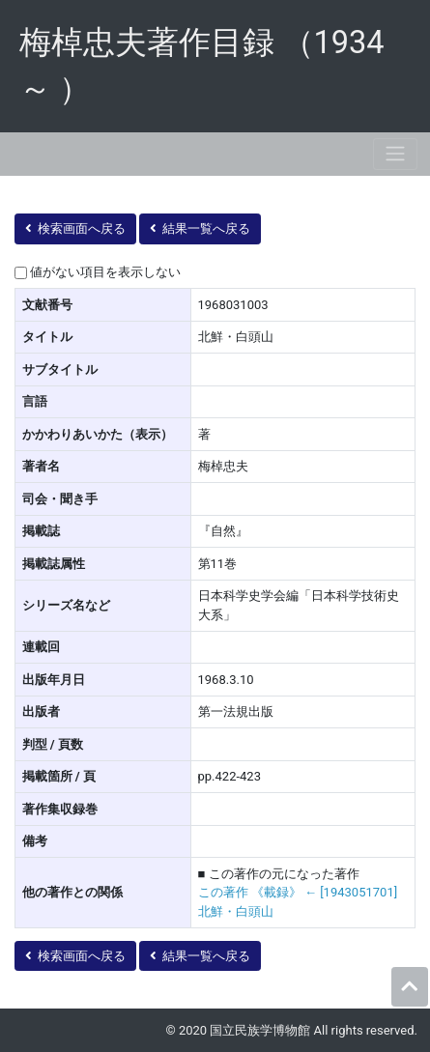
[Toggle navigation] (395, 154)
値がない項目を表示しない (105, 272)
